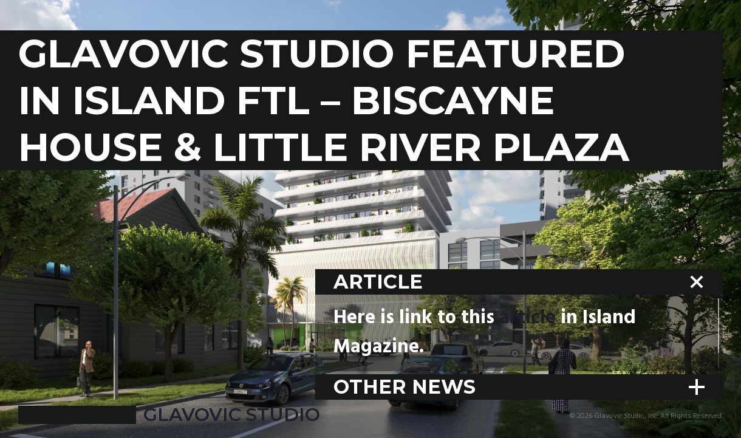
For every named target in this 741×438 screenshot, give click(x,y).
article (527, 318)
